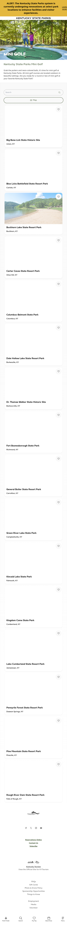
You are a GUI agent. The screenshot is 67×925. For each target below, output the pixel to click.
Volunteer (33, 908)
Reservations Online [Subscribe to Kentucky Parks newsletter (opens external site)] (33, 840)
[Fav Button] (59, 109)
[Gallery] (33, 8)
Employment (33, 901)
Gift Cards (33, 885)
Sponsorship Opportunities (33, 891)
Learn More (64, 8)
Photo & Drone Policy (33, 888)
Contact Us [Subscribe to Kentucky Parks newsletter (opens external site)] (33, 843)
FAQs (33, 882)
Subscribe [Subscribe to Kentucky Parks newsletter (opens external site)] (33, 846)
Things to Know (33, 894)
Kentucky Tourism (33, 867)
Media (33, 905)
